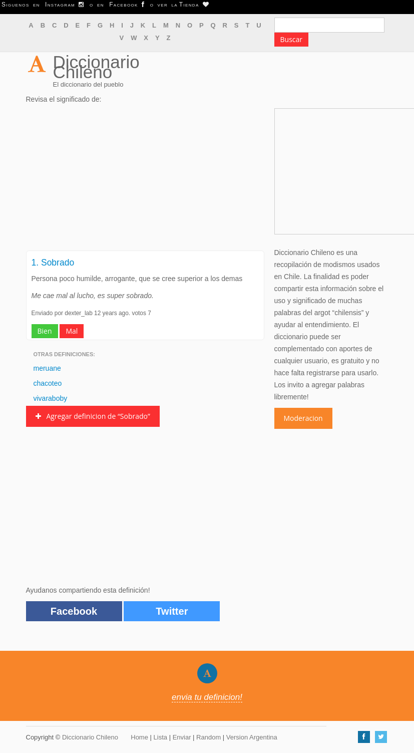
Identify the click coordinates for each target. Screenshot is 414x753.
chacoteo (48, 383)
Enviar (182, 737)
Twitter (172, 611)
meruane (47, 368)
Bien (45, 331)
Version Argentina (251, 737)
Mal (72, 331)
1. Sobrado (53, 263)
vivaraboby (51, 398)
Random (208, 737)
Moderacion (303, 418)
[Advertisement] (145, 180)
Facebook (74, 611)
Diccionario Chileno (96, 67)
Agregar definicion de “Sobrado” (93, 416)
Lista (160, 737)
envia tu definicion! (207, 697)
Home (139, 737)
